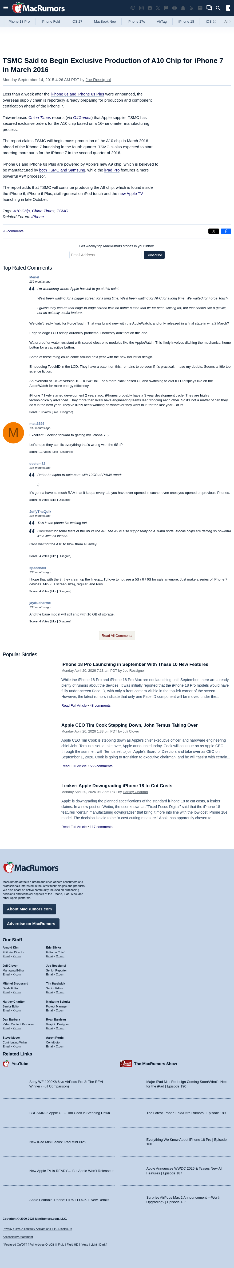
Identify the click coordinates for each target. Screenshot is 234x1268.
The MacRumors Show (155, 1063)
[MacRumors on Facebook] (150, 8)
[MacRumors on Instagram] (141, 8)
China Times (40, 117)
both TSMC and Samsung (62, 170)
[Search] (220, 8)
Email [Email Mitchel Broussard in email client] (6, 992)
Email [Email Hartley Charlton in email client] (6, 1010)
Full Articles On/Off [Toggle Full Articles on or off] (42, 1244)
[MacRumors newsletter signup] (200, 8)
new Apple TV (130, 193)
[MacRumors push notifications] (183, 8)
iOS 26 (211, 21)
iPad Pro (112, 170)
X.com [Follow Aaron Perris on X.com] (60, 1046)
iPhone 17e (136, 21)
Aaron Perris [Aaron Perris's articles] (55, 1037)
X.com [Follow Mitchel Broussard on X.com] (17, 992)
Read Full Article (74, 705)
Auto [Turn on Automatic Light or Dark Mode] (85, 1244)
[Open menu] (6, 8)
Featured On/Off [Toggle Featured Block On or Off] (14, 1244)
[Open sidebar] (228, 9)
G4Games (82, 117)
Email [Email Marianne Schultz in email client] (50, 1010)
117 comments (101, 827)
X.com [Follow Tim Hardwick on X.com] (60, 992)
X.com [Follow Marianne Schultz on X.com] (60, 1010)
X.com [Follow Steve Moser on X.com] (17, 1046)
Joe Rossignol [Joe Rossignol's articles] (56, 965)
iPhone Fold (50, 21)
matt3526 (36, 424)
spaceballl (37, 568)
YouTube (20, 1063)
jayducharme (40, 603)
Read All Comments (117, 636)
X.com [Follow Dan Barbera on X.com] (17, 1028)
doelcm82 (37, 464)
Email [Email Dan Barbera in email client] (6, 1028)
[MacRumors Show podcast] (133, 8)
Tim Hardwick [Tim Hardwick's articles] (55, 983)
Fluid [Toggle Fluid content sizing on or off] (61, 1244)
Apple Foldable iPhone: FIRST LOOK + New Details (69, 1200)
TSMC (62, 211)
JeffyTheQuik (40, 512)
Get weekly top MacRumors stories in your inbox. (117, 246)
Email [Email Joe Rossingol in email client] (50, 974)
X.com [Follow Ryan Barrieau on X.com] (60, 1028)
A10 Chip (21, 211)
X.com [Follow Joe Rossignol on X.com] (60, 974)
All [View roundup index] (227, 21)
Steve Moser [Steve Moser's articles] (11, 1037)
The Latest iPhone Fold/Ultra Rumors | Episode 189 (186, 1113)
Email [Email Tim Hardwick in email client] (50, 992)
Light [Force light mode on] (93, 1244)
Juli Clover (131, 731)
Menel (34, 277)
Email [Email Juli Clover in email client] (6, 974)
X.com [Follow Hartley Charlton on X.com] (17, 1010)
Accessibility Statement (18, 1236)
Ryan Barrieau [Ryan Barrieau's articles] (56, 1019)
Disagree (66, 412)
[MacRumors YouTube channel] (174, 8)
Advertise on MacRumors (31, 923)
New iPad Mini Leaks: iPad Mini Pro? (57, 1142)
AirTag (162, 21)
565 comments (101, 766)
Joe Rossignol (98, 79)
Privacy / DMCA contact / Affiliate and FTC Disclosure (37, 1228)
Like (55, 412)
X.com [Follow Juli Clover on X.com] (17, 974)
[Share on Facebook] (226, 231)
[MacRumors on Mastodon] (166, 8)
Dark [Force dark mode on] (102, 1244)
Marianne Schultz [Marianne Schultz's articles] (58, 1001)
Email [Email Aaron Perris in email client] (50, 1046)
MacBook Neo (105, 21)
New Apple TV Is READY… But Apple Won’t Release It (71, 1171)
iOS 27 (77, 21)
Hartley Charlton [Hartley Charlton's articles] (14, 1001)
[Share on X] (213, 231)
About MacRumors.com (29, 909)
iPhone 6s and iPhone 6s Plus (77, 94)
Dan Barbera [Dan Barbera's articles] (11, 1019)
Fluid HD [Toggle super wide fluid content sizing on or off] (72, 1244)
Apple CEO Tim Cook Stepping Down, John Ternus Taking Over (129, 725)
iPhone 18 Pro (19, 21)
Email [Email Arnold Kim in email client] (6, 956)
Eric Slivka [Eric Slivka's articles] (53, 947)
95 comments (13, 231)
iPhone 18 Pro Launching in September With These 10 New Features (134, 664)
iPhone (37, 216)
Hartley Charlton (135, 792)
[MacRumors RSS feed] (191, 8)
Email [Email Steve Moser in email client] (6, 1046)
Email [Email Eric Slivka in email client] (50, 956)
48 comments (100, 705)
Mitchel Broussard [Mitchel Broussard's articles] (15, 983)
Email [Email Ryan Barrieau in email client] (50, 1028)
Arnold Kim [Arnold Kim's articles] (10, 947)
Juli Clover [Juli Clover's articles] (10, 965)
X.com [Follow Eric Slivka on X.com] (60, 956)
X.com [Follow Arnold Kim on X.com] (17, 956)
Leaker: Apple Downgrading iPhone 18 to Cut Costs (116, 785)
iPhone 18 (186, 21)
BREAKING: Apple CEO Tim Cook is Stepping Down (69, 1113)
